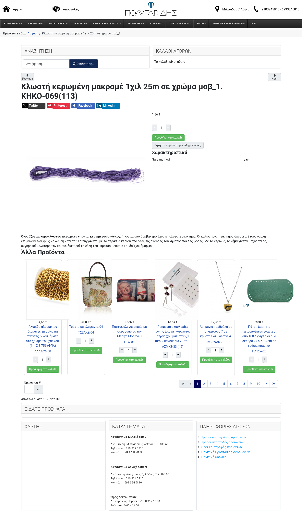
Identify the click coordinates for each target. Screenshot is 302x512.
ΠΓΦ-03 (129, 342)
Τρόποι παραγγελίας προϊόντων (224, 437)
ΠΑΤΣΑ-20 (259, 351)
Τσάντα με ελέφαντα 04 (86, 327)
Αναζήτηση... (84, 64)
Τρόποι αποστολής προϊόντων (222, 442)
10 (258, 384)
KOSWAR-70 (215, 342)
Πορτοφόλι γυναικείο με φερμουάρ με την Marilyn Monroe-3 (129, 331)
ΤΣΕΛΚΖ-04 (86, 332)
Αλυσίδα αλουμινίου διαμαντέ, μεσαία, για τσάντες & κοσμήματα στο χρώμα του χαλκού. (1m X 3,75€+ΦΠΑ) (43, 336)
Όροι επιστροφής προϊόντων (221, 447)
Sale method (161, 159)
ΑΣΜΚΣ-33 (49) (172, 346)
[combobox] (46, 63)
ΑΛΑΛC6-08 (43, 351)
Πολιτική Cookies (213, 457)
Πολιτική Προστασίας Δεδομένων (225, 452)
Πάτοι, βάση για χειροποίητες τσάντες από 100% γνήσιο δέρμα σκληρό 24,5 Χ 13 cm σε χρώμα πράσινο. (259, 336)
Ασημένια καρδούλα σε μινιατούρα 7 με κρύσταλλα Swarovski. (216, 331)
